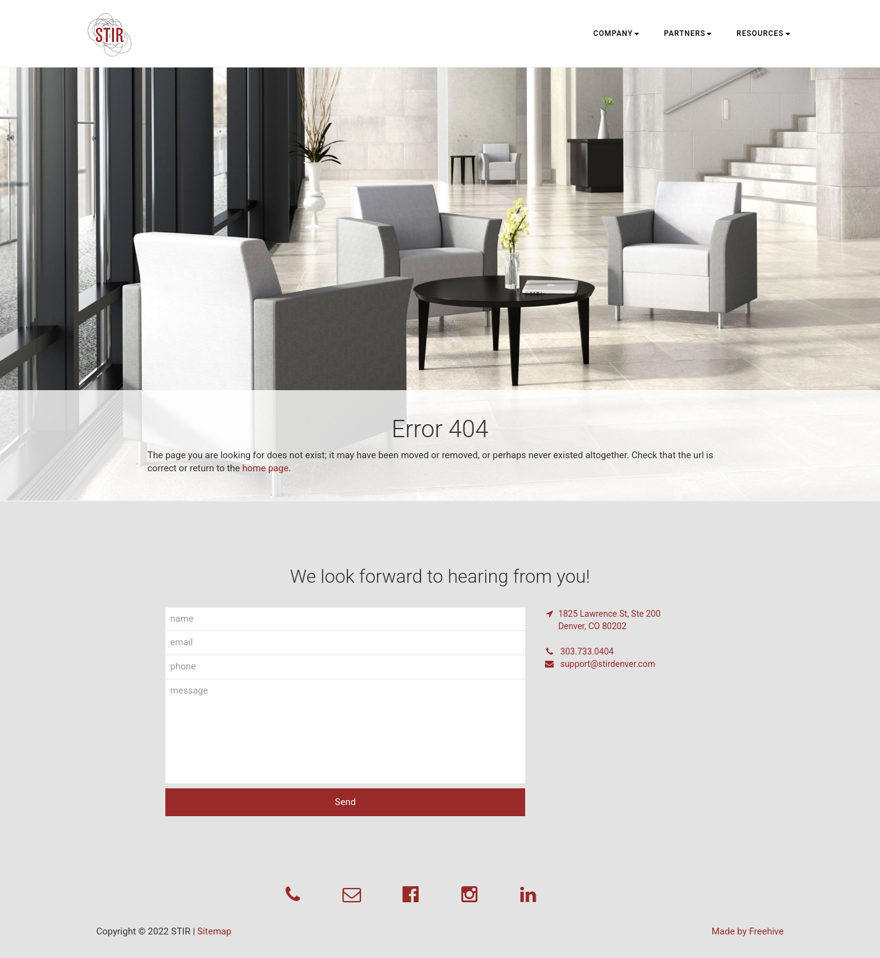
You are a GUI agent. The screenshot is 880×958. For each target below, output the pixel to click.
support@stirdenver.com (599, 664)
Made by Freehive (748, 931)
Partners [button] (688, 33)
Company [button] (616, 33)
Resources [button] (763, 33)
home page (265, 468)
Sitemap (215, 931)
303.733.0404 (579, 651)
